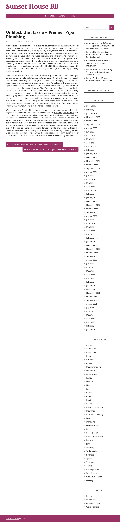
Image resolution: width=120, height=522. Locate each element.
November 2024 (93, 161)
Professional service (94, 436)
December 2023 (93, 201)
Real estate (50, 16)
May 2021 (90, 315)
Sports (89, 458)
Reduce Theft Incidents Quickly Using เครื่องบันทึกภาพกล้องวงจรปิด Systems (99, 72)
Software (90, 455)
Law (88, 418)
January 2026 (91, 113)
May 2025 (90, 139)
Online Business (93, 425)
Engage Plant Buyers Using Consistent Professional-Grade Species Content (99, 54)
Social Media (91, 451)
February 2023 (92, 238)
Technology (91, 462)
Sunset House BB (32, 6)
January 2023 (91, 241)
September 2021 (93, 300)
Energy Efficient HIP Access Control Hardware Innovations (99, 79)
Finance (89, 381)
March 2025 (91, 146)
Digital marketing (93, 367)
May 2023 (90, 227)
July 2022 (90, 263)
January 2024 (91, 197)
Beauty (89, 356)
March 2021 (91, 322)
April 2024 (90, 186)
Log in (89, 496)
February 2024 (92, 194)
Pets (88, 429)
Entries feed (91, 499)
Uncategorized (92, 469)
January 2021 (91, 329)
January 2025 (91, 154)
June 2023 (90, 223)
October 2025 (92, 121)
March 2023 (91, 234)
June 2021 (90, 311)
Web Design (91, 473)
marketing (90, 422)
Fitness (89, 385)
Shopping (90, 447)
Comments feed (93, 503)
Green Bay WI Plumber (64, 112)
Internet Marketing (94, 414)
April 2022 (90, 274)
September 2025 (93, 124)
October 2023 (92, 208)
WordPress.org (92, 507)
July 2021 (90, 307)
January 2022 (91, 285)
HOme (89, 403)
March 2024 (91, 190)
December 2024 (93, 157)
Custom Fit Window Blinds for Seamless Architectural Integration (98, 63)
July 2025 (90, 132)
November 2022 (93, 249)
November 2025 (93, 117)
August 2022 (91, 260)
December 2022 (93, 245)
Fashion (89, 378)
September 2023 (93, 212)
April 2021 (90, 318)
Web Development (94, 477)
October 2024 (92, 164)
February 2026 (92, 110)
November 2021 (93, 293)
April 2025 (90, 143)
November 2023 (93, 205)
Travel (89, 466)
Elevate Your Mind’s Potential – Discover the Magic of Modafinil (35, 144)
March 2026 (91, 106)
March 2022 (91, 278)
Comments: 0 (28, 41)
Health (72, 16)
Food (88, 389)
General (61, 16)
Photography (92, 433)
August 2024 (91, 172)
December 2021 (93, 289)
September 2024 (93, 168)
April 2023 (90, 230)
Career (89, 363)
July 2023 (90, 219)
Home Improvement (94, 407)
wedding (89, 480)
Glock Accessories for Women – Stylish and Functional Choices (50, 149)
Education (90, 370)
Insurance (90, 411)
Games (89, 392)
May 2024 (90, 183)
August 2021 (91, 304)
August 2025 (91, 128)
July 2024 (90, 175)
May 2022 (90, 271)
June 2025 (90, 135)
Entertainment (92, 374)
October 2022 (92, 252)
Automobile (91, 352)
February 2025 (92, 150)
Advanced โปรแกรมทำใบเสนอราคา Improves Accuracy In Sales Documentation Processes (100, 46)
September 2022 (93, 256)
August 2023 (91, 216)
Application (91, 348)
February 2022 (92, 282)
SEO (88, 444)
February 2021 (92, 326)
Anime (89, 345)
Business (19, 41)
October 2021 (92, 296)
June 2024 (90, 179)
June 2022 (90, 267)
